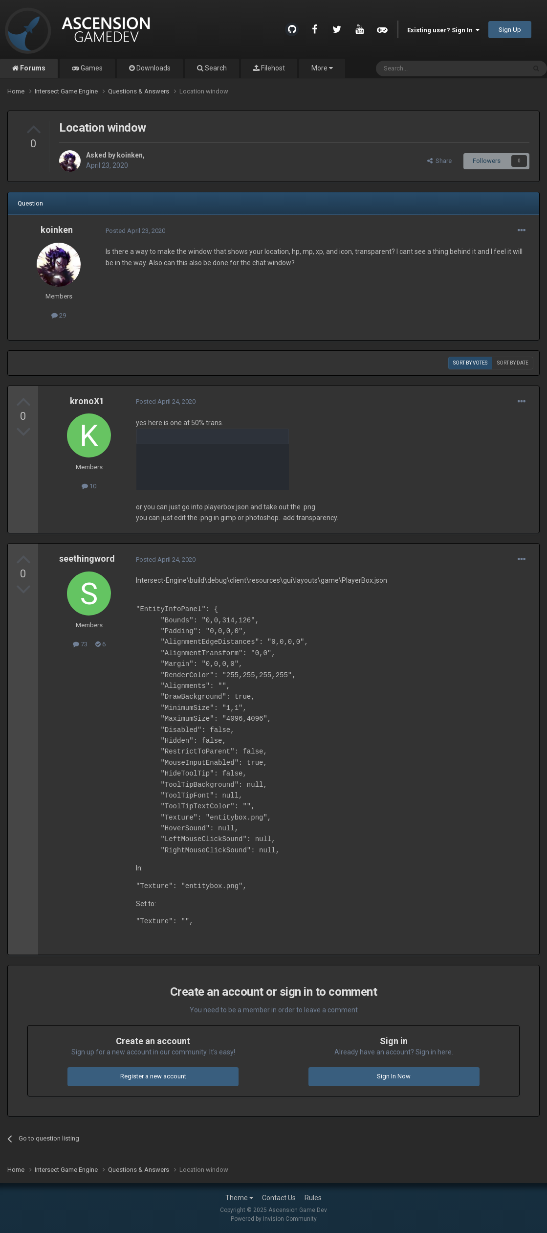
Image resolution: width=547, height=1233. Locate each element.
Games (91, 68)
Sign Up (510, 29)
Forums (32, 68)
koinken (130, 155)
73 (80, 644)
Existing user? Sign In (443, 30)
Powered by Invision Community (274, 1218)
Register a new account (153, 1076)
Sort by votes (470, 362)
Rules (313, 1198)
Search (215, 68)
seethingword (87, 558)
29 (58, 315)
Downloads (153, 68)
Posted (135, 230)
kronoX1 (87, 401)
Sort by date (512, 362)
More (322, 68)
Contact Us (279, 1198)
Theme (239, 1198)
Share (439, 160)
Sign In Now (394, 1076)
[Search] (427, 68)
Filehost (272, 68)
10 (89, 486)
